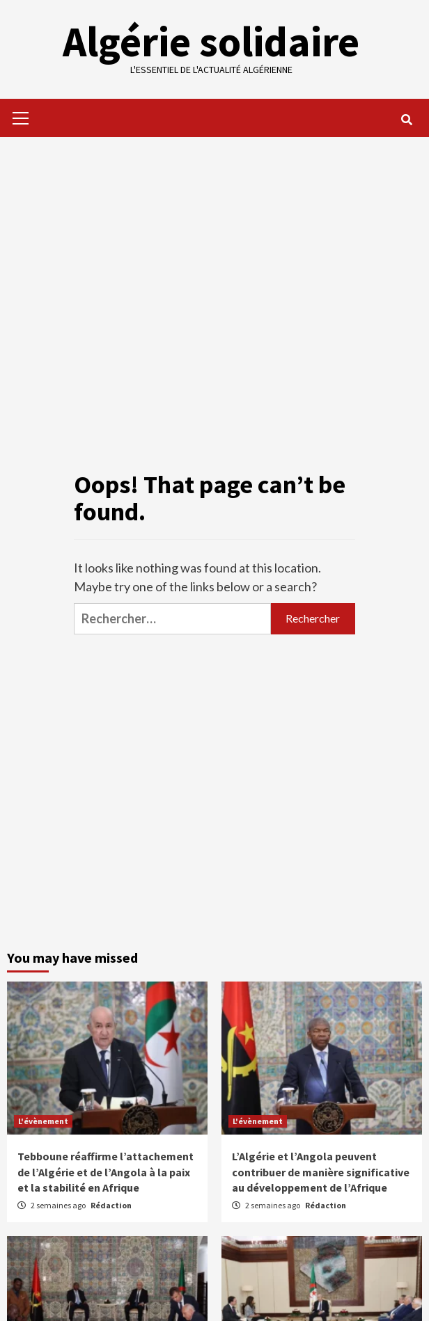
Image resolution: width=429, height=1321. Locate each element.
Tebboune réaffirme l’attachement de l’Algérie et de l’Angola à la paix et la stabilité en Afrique (105, 1171)
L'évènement (43, 1121)
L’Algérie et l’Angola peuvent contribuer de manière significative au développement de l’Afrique (321, 1171)
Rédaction (111, 1205)
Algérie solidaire (211, 41)
